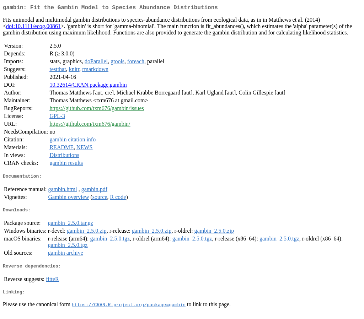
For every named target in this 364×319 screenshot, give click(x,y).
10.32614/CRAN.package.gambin (88, 86)
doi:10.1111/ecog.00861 (33, 28)
